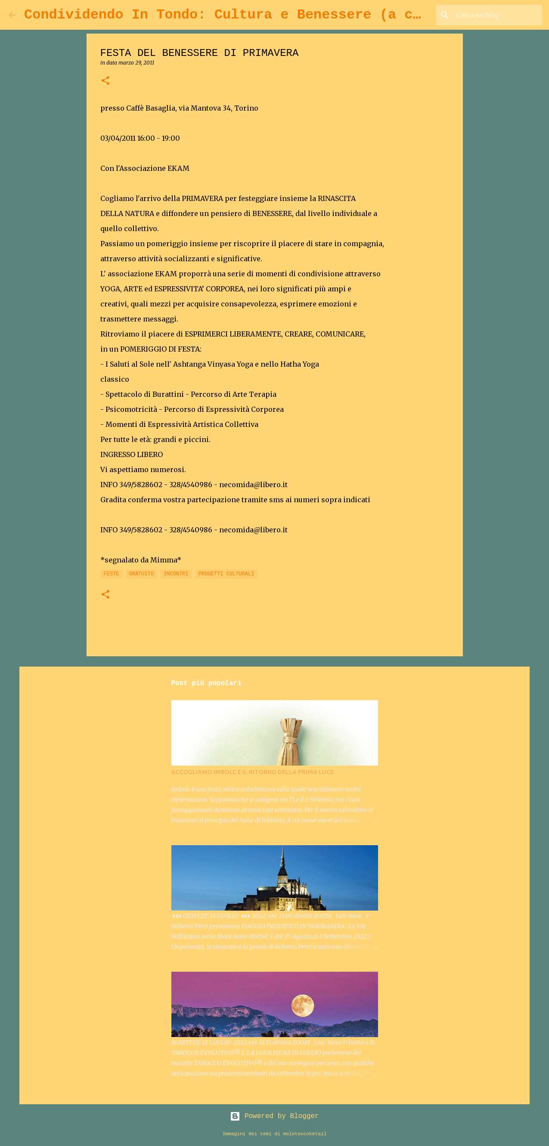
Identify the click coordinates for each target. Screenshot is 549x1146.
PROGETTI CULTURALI (226, 574)
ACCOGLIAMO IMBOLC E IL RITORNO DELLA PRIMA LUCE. (253, 772)
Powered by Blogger (274, 1116)
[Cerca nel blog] (497, 15)
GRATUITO (141, 574)
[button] (105, 81)
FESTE (111, 574)
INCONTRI (176, 574)
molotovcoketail (305, 1134)
